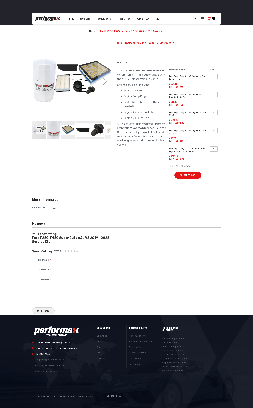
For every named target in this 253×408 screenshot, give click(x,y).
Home (92, 31)
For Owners (134, 364)
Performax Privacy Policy (46, 371)
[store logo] (48, 18)
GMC (99, 353)
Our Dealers (135, 358)
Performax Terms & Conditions (49, 365)
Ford (99, 347)
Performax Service (138, 336)
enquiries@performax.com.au (50, 359)
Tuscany (101, 358)
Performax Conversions (141, 341)
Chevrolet (102, 336)
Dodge (100, 341)
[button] (38, 81)
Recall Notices (136, 347)
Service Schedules (138, 353)
